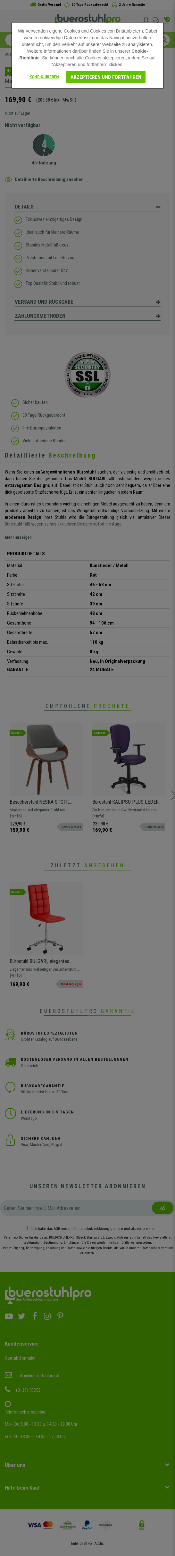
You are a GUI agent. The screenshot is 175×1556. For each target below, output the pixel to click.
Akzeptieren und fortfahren (106, 77)
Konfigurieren (44, 76)
